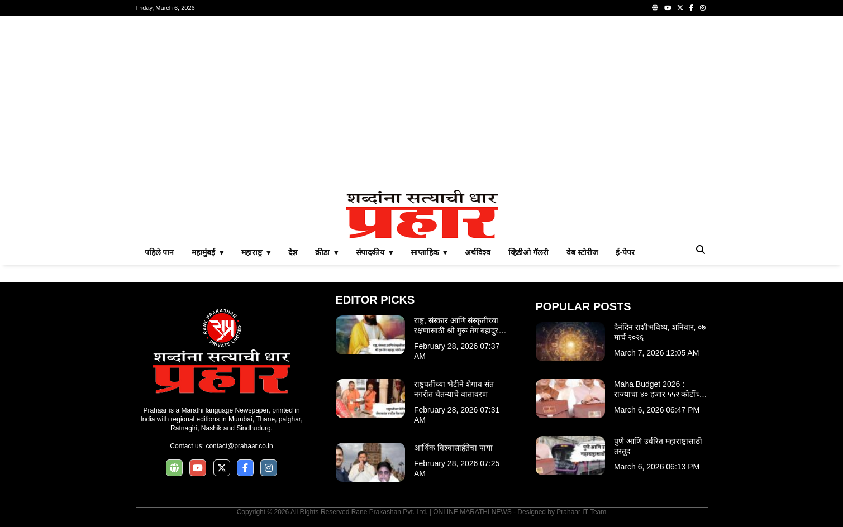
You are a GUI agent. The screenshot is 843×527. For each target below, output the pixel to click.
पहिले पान (159, 252)
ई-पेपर (625, 252)
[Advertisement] (422, 103)
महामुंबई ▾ (207, 252)
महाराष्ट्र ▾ (255, 252)
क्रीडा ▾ (326, 252)
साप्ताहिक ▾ (429, 252)
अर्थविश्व (477, 252)
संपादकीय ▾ (374, 252)
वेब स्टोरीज (582, 252)
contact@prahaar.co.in (239, 446)
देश (292, 252)
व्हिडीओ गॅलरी (528, 252)
